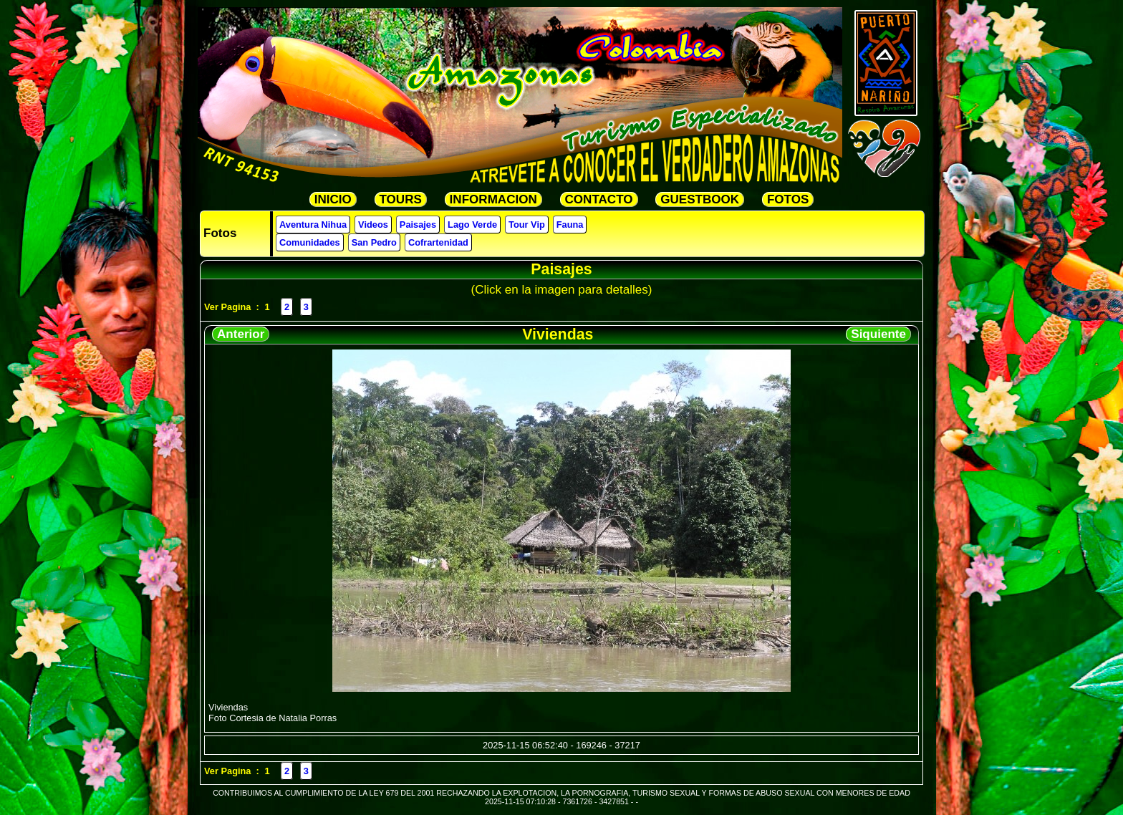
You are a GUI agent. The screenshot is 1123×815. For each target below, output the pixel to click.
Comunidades (309, 242)
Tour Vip (527, 224)
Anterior (240, 334)
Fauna (570, 224)
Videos (373, 224)
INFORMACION (493, 199)
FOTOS (788, 199)
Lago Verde (472, 224)
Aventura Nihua (313, 224)
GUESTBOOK (699, 199)
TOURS (401, 199)
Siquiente (878, 334)
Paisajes (418, 224)
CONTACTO (599, 199)
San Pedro (374, 242)
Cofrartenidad (438, 242)
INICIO (333, 199)
